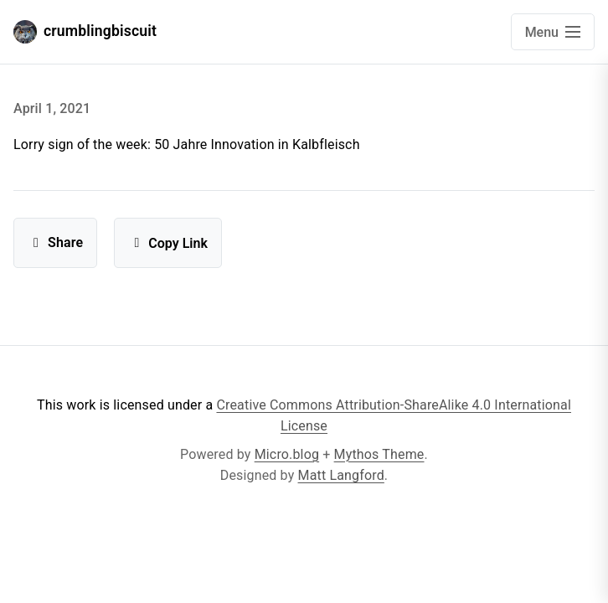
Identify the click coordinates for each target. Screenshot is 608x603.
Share (55, 242)
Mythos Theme (379, 454)
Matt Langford (341, 475)
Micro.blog (287, 454)
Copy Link (168, 243)
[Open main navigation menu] (553, 31)
